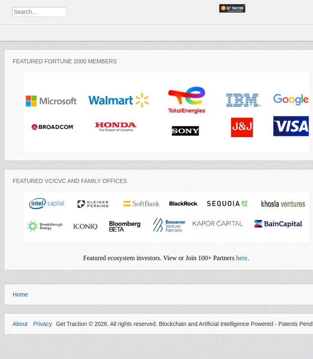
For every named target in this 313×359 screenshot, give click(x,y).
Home (20, 294)
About (20, 324)
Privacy (42, 324)
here (241, 257)
